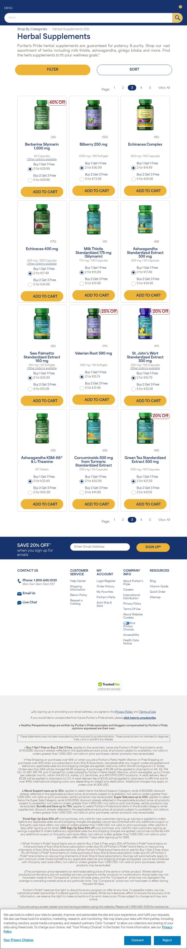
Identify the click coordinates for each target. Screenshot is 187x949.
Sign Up (153, 547)
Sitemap (155, 597)
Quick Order (157, 592)
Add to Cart (41, 191)
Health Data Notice (131, 642)
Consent (137, 940)
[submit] (178, 18)
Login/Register (106, 581)
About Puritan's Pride (133, 583)
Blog (153, 581)
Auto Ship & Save (104, 604)
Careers (128, 590)
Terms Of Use (132, 609)
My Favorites (105, 592)
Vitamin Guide (159, 586)
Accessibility (131, 635)
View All (164, 88)
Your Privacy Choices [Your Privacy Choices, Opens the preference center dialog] (18, 940)
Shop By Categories (32, 29)
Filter (52, 70)
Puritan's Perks (106, 597)
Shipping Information (77, 588)
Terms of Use (147, 712)
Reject (167, 940)
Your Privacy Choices (129, 626)
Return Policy (78, 595)
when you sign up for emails (35, 550)
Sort (134, 70)
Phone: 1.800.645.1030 (40, 580)
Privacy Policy (132, 604)
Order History (105, 586)
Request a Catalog (76, 602)
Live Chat (30, 602)
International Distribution (131, 597)
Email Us (29, 593)
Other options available (42, 159)
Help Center (78, 581)
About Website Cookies (133, 616)
